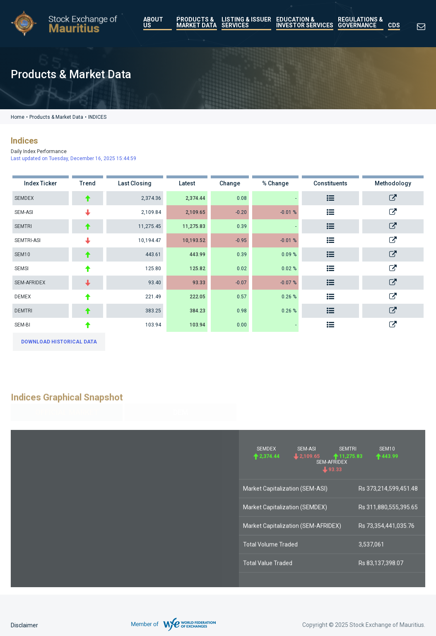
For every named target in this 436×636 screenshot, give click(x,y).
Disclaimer (24, 625)
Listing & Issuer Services (246, 22)
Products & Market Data (196, 22)
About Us (153, 22)
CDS (394, 25)
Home (17, 117)
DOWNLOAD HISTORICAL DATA (59, 341)
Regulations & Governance (360, 22)
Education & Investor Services (304, 22)
